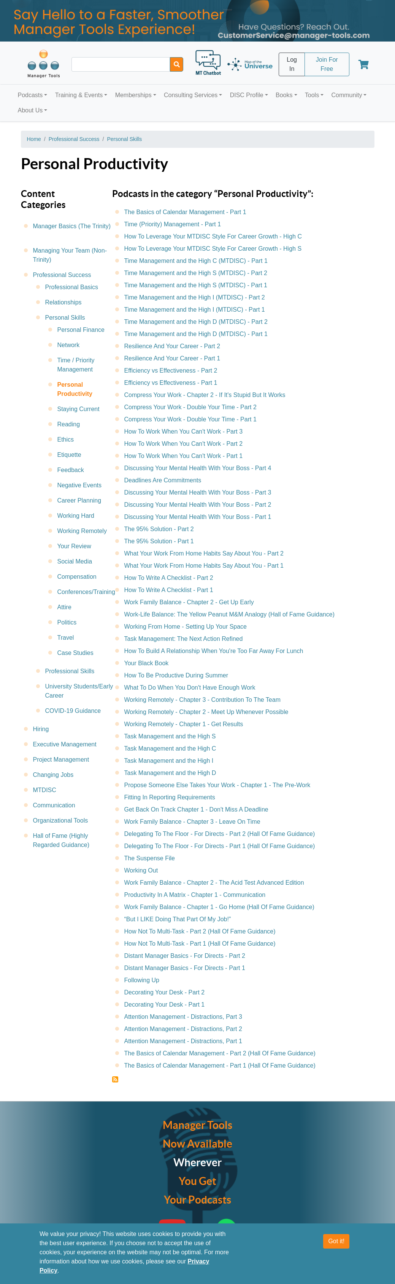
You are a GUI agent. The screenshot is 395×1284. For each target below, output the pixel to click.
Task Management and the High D (170, 773)
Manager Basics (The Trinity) (72, 226)
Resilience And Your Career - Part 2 (172, 346)
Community (346, 95)
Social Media (74, 561)
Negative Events (79, 485)
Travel (65, 637)
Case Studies (75, 653)
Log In (292, 64)
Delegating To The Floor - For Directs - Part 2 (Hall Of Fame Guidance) (219, 834)
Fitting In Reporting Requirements (169, 797)
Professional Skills (70, 671)
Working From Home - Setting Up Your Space (185, 626)
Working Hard (76, 515)
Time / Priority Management (76, 365)
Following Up (141, 980)
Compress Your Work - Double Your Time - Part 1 (190, 419)
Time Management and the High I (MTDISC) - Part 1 (194, 309)
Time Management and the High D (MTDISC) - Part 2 (196, 322)
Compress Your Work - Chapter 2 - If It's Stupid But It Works (205, 395)
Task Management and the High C (170, 748)
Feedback (70, 470)
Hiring (41, 729)
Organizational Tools (60, 820)
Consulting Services (190, 95)
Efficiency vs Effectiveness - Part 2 (170, 370)
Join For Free (327, 64)
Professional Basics (71, 287)
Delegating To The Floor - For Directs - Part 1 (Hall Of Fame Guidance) (219, 846)
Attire (64, 607)
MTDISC (44, 790)
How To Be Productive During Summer (176, 675)
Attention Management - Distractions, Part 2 (183, 1029)
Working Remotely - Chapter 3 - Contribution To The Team (202, 699)
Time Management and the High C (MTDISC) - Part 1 (196, 261)
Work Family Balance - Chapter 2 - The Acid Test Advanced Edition (214, 882)
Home (34, 139)
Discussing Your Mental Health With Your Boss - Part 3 (197, 492)
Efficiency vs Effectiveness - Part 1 (170, 382)
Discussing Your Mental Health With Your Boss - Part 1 (197, 517)
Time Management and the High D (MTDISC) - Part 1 (196, 334)
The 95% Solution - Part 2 (159, 529)
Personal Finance (81, 330)
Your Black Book (146, 663)
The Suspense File (149, 858)
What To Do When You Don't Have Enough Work (189, 687)
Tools (312, 95)
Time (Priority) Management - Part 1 (172, 224)
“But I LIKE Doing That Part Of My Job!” (177, 919)
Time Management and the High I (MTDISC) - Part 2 (194, 297)
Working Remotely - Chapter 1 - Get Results (183, 724)
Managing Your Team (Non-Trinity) (70, 255)
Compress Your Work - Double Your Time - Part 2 (190, 407)
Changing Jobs (53, 775)
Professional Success (74, 139)
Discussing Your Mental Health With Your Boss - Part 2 (197, 504)
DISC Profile (246, 95)
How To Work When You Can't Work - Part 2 (183, 443)
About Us (30, 110)
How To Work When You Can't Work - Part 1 (183, 456)
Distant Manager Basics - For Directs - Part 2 (184, 956)
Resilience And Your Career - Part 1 (172, 358)
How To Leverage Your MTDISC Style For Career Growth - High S (213, 248)
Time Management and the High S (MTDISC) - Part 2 (195, 273)
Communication (54, 805)
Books (284, 95)
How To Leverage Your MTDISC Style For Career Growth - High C (213, 236)
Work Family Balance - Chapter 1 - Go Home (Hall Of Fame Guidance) (219, 907)
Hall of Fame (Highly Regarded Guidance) (61, 840)
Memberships (133, 95)
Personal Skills (124, 139)
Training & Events (79, 95)
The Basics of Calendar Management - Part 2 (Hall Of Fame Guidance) (220, 1053)
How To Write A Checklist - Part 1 (168, 590)
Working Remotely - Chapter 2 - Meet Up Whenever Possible (206, 712)
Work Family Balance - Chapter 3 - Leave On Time (192, 821)
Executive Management (65, 744)
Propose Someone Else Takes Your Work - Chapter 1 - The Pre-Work (217, 785)
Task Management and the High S (170, 736)
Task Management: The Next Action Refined (183, 639)
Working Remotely (82, 531)
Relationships (63, 302)
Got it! (336, 1241)
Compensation (77, 576)
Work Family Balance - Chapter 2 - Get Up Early (189, 602)
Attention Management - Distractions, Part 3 (183, 1016)
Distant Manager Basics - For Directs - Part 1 (184, 968)
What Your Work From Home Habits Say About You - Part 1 (204, 565)
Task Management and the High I (169, 760)
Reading (68, 424)
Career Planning (79, 500)
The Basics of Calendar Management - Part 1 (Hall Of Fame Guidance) (220, 1065)
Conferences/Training (86, 592)
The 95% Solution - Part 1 (159, 541)
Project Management (61, 759)
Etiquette (69, 454)
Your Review (74, 546)
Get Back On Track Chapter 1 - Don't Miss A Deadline (196, 809)
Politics (67, 622)
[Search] (176, 64)
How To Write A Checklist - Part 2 (168, 578)
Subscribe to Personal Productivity (115, 1079)
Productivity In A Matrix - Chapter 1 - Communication (195, 895)
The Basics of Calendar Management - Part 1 (185, 212)
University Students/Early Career (79, 691)
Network (68, 345)
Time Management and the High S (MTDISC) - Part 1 (195, 285)
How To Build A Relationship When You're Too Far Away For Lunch (213, 651)
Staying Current (78, 409)
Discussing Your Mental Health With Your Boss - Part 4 (197, 468)
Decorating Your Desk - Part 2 (164, 992)
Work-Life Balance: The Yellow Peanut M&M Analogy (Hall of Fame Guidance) (229, 614)
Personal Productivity (74, 389)
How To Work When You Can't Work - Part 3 (183, 431)
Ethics (65, 439)
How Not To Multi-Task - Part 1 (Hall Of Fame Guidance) (200, 943)
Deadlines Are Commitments (162, 480)
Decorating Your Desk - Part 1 (164, 1004)
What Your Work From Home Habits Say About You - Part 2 (204, 553)
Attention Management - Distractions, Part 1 (183, 1041)
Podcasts (30, 95)
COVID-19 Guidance (73, 711)
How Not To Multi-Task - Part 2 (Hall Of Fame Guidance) (200, 931)
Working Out (141, 870)
